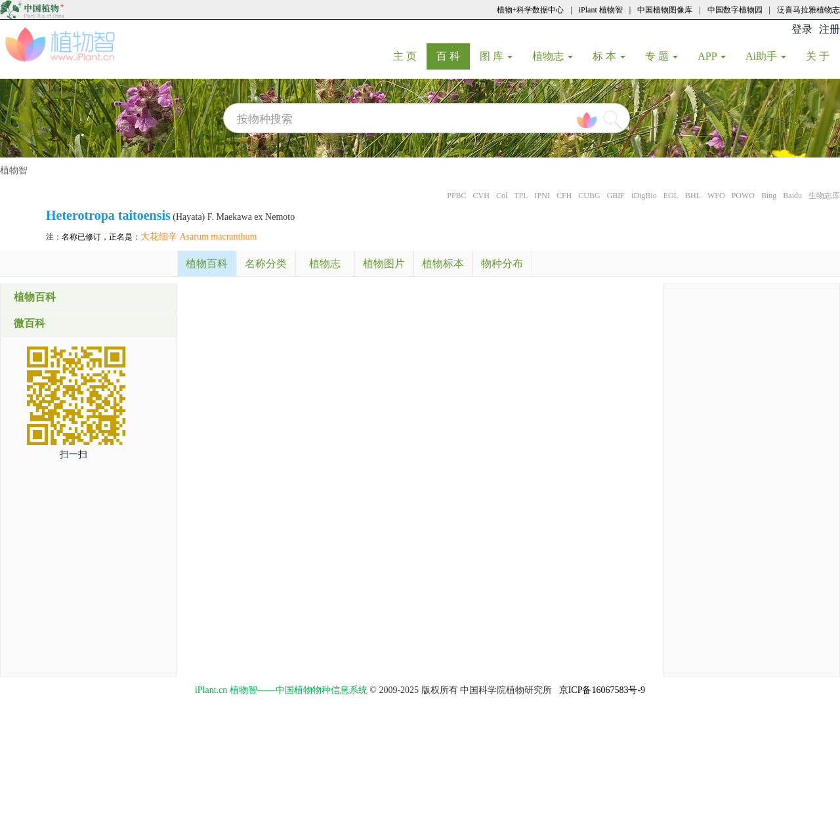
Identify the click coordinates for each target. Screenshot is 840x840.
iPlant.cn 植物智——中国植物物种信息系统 (281, 690)
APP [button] (712, 56)
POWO (743, 195)
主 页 (410, 56)
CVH (481, 195)
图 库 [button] (496, 56)
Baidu (792, 195)
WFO (716, 195)
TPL (521, 195)
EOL (671, 195)
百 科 (453, 56)
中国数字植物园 (735, 9)
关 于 (822, 56)
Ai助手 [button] (766, 56)
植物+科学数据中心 (530, 9)
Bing (768, 195)
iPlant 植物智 (601, 9)
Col (501, 195)
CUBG (589, 195)
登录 (801, 29)
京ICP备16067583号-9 (602, 690)
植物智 (14, 170)
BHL (693, 195)
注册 (829, 29)
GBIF (616, 195)
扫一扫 (73, 454)
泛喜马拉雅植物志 (808, 9)
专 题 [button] (661, 56)
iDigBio (644, 195)
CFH (564, 195)
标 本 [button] (609, 56)
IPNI (542, 195)
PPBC (456, 195)
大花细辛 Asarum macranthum (198, 237)
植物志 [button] (552, 56)
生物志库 (824, 195)
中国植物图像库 (664, 9)
